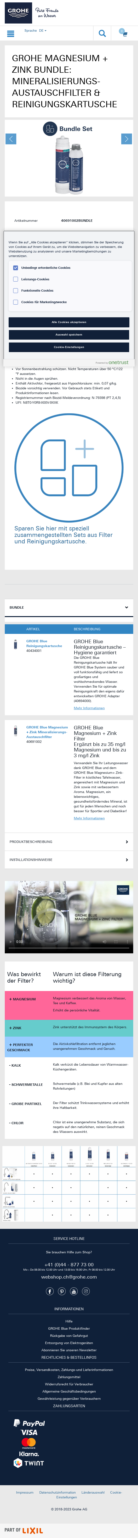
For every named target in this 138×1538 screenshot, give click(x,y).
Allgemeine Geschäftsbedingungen (69, 1391)
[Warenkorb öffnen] (123, 33)
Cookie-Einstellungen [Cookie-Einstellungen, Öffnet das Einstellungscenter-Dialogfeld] (69, 347)
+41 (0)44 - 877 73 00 (69, 1264)
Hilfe (69, 1321)
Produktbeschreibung (31, 842)
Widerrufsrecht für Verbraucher (69, 1384)
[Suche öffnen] (102, 33)
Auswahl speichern (69, 334)
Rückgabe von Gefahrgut (69, 1336)
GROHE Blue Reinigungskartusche (44, 643)
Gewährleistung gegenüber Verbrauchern (69, 1398)
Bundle (17, 607)
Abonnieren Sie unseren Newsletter (69, 1350)
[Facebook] (50, 1291)
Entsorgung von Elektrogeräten (69, 1343)
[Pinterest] (62, 1291)
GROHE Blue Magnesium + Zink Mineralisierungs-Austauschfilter (47, 732)
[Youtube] (73, 1291)
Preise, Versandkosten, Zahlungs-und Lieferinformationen (69, 1370)
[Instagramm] (85, 1291)
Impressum (25, 1492)
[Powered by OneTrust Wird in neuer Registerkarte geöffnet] (114, 363)
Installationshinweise (31, 860)
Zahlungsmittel (69, 1377)
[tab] (69, 608)
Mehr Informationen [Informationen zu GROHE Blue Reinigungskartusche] (89, 708)
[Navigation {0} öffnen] (10, 33)
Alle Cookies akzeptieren (69, 322)
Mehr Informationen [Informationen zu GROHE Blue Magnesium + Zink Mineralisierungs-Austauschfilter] (89, 818)
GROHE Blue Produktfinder (69, 1328)
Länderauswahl (92, 1492)
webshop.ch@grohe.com (69, 1277)
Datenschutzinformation (57, 1492)
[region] (68, 298)
